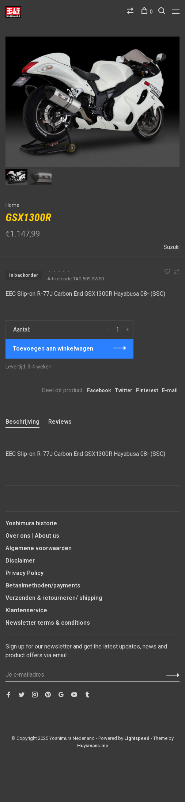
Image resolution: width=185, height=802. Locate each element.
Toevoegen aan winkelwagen (53, 348)
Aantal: (21, 329)
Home (12, 205)
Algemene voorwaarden (38, 548)
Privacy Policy (24, 573)
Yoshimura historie (31, 523)
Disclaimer (20, 560)
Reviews (60, 421)
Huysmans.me (92, 745)
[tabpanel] (92, 102)
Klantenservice (26, 610)
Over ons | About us (32, 535)
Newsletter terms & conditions (47, 622)
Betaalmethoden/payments (42, 585)
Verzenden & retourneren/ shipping (53, 597)
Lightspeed (137, 738)
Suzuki (172, 247)
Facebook (99, 390)
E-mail (170, 390)
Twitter (123, 390)
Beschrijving (22, 421)
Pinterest (147, 390)
